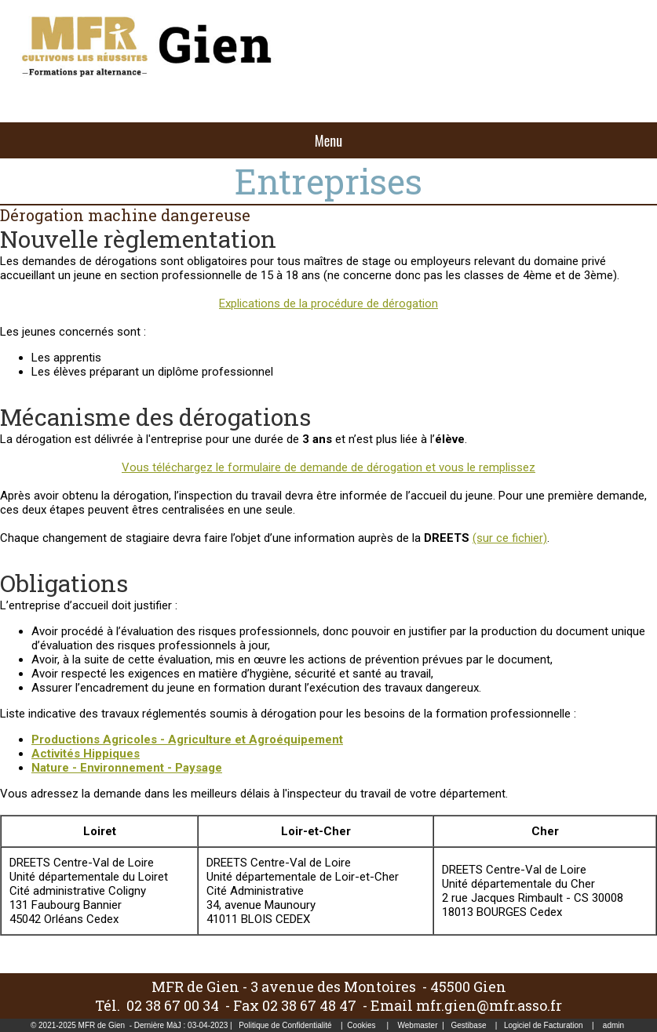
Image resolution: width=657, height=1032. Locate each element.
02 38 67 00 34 (172, 1005)
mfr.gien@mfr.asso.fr (489, 1005)
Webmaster (418, 1025)
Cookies (361, 1025)
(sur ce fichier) (510, 538)
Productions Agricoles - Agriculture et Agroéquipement (187, 739)
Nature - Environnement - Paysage (126, 768)
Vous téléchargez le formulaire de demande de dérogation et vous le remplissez (328, 467)
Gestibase (468, 1025)
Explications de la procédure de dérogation (328, 303)
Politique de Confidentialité (285, 1025)
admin (613, 1025)
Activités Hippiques (85, 754)
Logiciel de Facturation (543, 1025)
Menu (328, 140)
